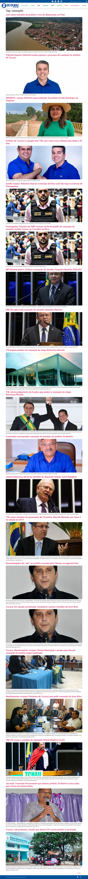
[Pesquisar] (87, 1)
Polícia (66, 5)
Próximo (79, 873)
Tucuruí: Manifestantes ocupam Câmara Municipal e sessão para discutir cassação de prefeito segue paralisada (40, 651)
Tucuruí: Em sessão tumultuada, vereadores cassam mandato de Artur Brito (42, 607)
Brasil (52, 5)
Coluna (84, 5)
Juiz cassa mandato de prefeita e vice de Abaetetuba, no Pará (35, 14)
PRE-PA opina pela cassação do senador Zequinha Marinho (34, 309)
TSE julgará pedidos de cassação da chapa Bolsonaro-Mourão (35, 350)
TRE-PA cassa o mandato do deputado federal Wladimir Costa (35, 740)
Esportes (59, 5)
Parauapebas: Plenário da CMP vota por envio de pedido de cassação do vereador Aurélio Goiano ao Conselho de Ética (40, 227)
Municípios (45, 5)
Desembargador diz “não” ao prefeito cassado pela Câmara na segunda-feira (42, 563)
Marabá (33, 5)
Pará (39, 5)
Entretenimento (75, 5)
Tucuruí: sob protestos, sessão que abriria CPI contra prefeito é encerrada (41, 829)
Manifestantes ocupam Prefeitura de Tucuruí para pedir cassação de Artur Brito (44, 696)
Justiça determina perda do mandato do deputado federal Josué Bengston (41, 477)
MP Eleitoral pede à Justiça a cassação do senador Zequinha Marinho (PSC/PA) (44, 269)
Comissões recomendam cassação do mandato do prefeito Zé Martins (39, 436)
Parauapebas (24, 5)
